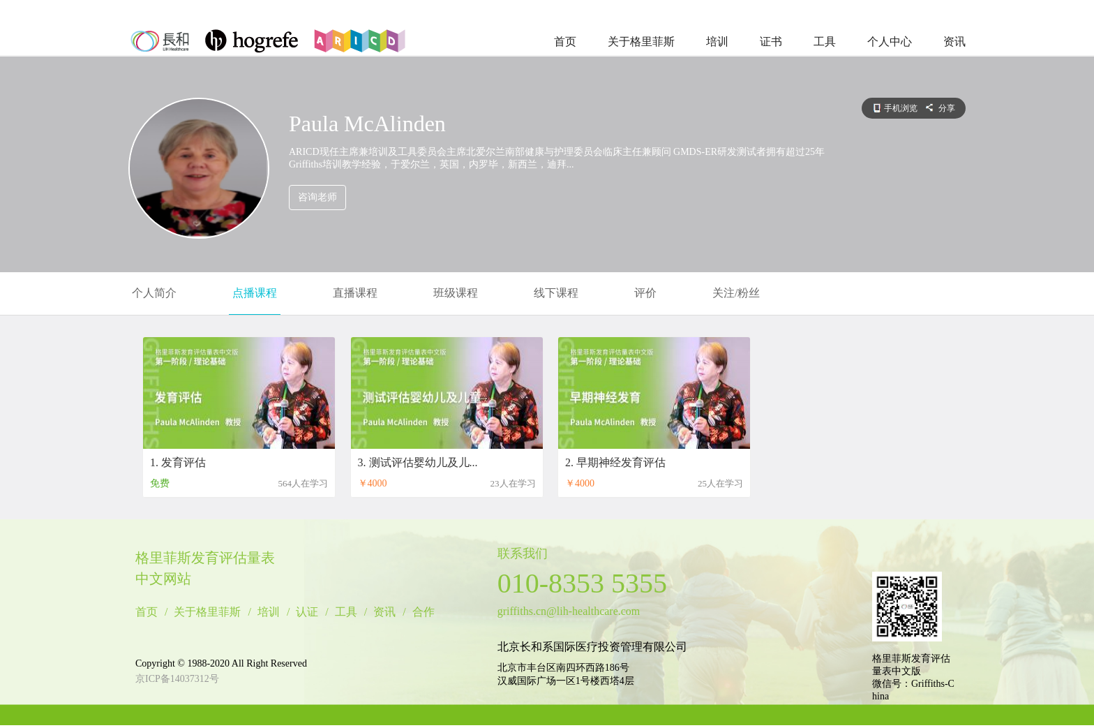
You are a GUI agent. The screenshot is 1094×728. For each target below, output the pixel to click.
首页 (565, 41)
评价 (645, 293)
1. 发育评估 (178, 462)
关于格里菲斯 (641, 41)
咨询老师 (317, 197)
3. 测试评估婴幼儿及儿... (418, 462)
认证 (307, 612)
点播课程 (254, 293)
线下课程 (556, 293)
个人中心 (889, 41)
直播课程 (355, 293)
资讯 (954, 41)
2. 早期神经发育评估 (615, 462)
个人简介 (154, 293)
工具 (825, 41)
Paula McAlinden (367, 123)
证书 (771, 41)
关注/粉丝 (736, 293)
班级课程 (455, 293)
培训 (717, 41)
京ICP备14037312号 (177, 679)
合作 (423, 612)
